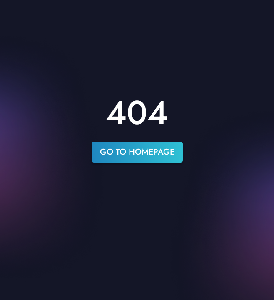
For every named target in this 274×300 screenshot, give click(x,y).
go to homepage (137, 152)
